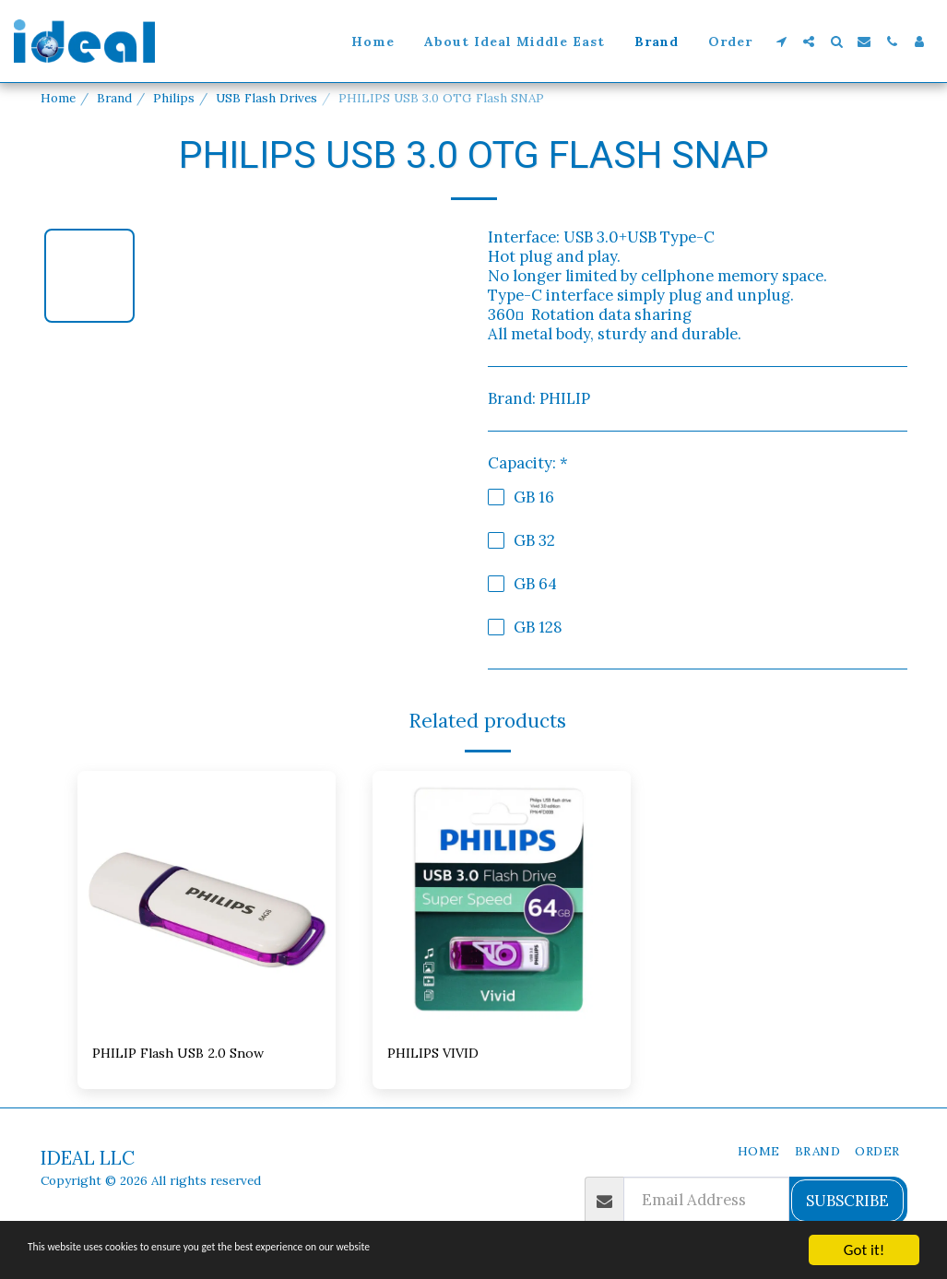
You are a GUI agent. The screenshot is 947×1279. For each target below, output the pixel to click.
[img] (206, 900)
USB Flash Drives (266, 97)
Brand (114, 97)
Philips (174, 97)
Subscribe (847, 1203)
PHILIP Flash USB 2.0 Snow (190, 1055)
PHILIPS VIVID (439, 1055)
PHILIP (564, 398)
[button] (781, 41)
